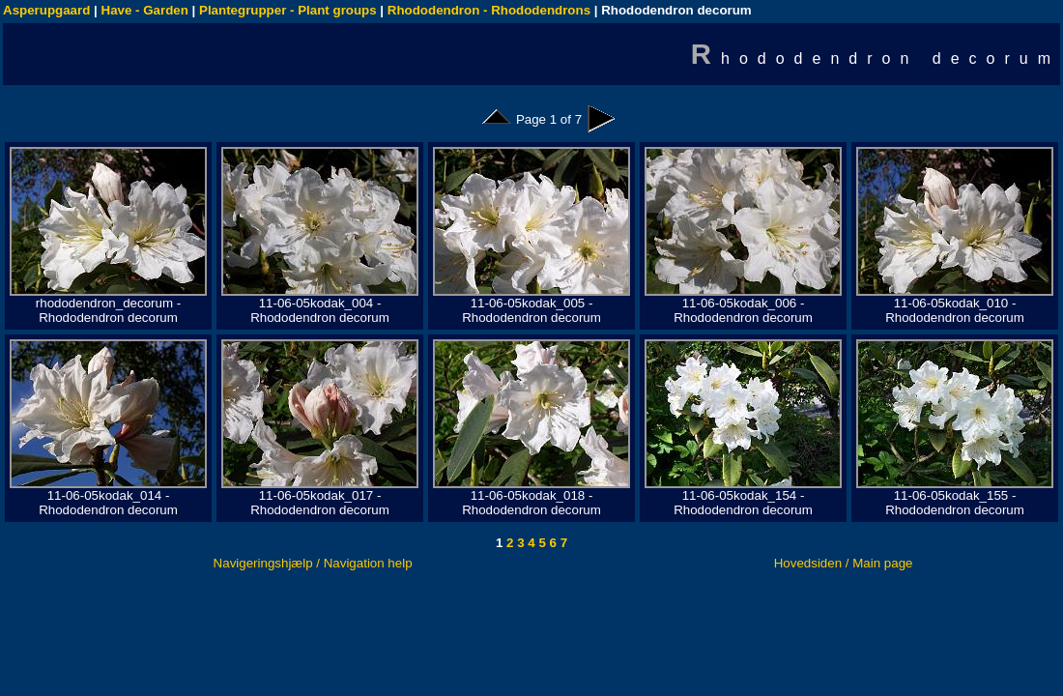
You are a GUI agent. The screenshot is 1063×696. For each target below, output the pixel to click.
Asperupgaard (46, 10)
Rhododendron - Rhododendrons (489, 10)
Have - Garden (144, 10)
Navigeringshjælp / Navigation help (313, 563)
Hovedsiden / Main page (843, 563)
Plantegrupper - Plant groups (288, 10)
